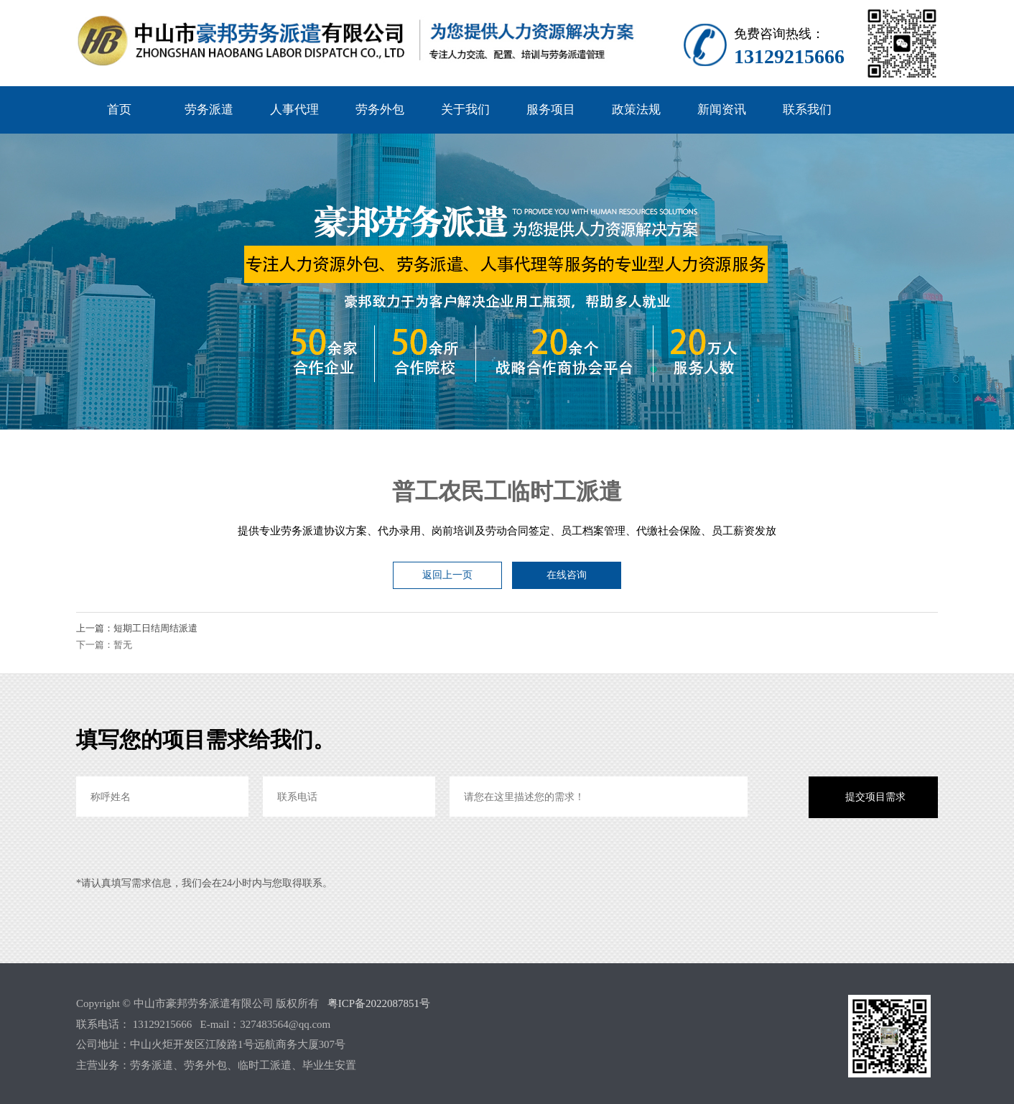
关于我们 (465, 109)
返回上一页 (447, 575)
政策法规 (636, 109)
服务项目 (550, 109)
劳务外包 (379, 109)
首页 (119, 109)
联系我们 (807, 109)
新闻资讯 (721, 109)
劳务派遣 (209, 109)
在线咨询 (566, 575)
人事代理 (294, 109)
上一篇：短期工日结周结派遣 (136, 628)
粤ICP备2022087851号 (378, 1003)
